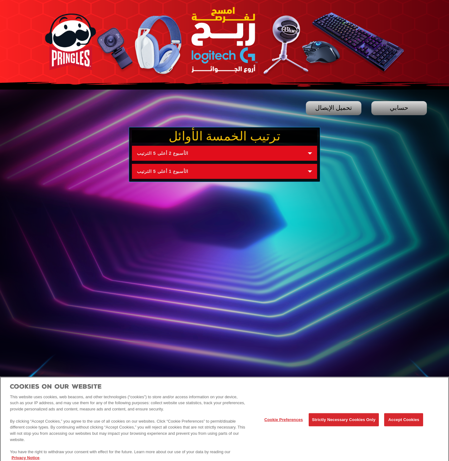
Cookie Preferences (283, 421)
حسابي (399, 108)
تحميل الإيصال (333, 108)
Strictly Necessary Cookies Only (343, 421)
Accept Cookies (403, 421)
